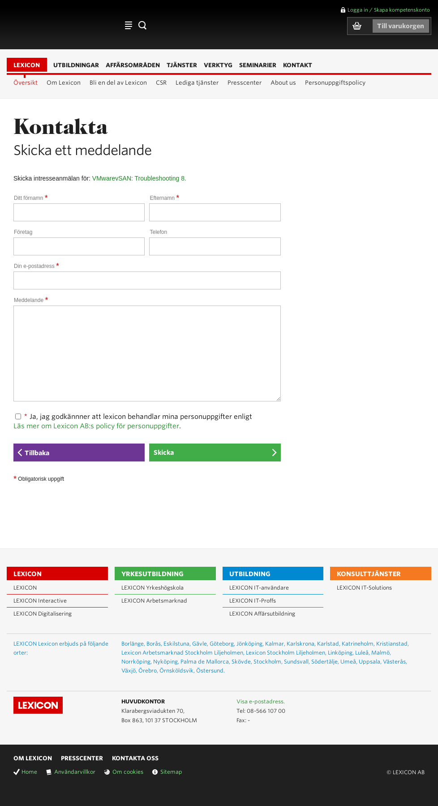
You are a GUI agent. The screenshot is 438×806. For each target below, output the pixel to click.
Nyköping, (166, 661)
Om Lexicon (64, 82)
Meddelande (31, 300)
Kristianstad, (392, 643)
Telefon (158, 232)
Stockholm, (268, 661)
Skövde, (242, 661)
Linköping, (341, 652)
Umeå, (348, 661)
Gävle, (200, 643)
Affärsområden (128, 25)
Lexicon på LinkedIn (404, 702)
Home (29, 771)
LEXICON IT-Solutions (364, 587)
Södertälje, (325, 661)
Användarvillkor (74, 771)
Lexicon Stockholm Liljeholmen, (286, 652)
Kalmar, (275, 643)
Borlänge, (133, 643)
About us (283, 82)
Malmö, (381, 652)
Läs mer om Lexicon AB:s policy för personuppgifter (96, 426)
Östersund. (210, 670)
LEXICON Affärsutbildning (262, 613)
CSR (161, 82)
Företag (23, 232)
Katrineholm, (358, 643)
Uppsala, (370, 661)
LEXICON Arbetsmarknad (154, 600)
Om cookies (127, 771)
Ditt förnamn (31, 198)
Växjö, (129, 670)
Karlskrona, (301, 643)
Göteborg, (222, 643)
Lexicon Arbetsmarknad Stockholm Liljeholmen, (183, 652)
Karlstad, (328, 643)
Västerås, (395, 661)
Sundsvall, (297, 661)
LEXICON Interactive (40, 600)
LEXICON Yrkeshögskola (152, 587)
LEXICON (59, 25)
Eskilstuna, (177, 643)
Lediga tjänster (197, 82)
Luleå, (362, 652)
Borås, (154, 643)
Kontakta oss (135, 758)
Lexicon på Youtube (391, 702)
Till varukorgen (400, 26)
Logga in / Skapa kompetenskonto (389, 10)
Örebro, (148, 670)
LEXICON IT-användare (259, 587)
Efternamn (164, 198)
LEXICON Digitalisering (42, 613)
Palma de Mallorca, (205, 661)
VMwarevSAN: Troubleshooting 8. (139, 178)
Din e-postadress (36, 266)
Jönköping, (250, 643)
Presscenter (245, 82)
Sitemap (171, 771)
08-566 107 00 (266, 710)
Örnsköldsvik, (177, 670)
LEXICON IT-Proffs (252, 600)
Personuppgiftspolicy (335, 82)
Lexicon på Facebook (417, 702)
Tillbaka (37, 453)
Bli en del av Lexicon (118, 82)
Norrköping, (136, 661)
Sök (142, 25)
